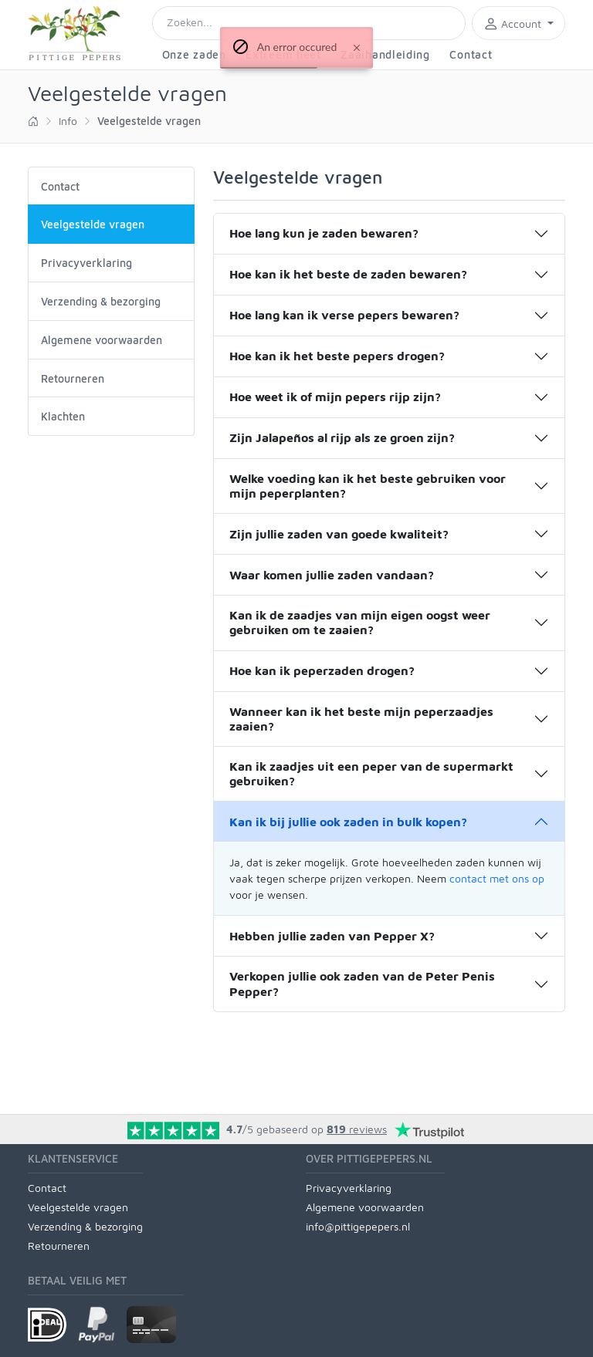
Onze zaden (194, 54)
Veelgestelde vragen (78, 1207)
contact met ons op (496, 878)
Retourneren (72, 378)
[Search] (309, 23)
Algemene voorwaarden (101, 339)
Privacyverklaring (86, 262)
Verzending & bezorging (101, 301)
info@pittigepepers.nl (358, 1226)
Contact (470, 54)
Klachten (63, 416)
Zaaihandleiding (385, 54)
